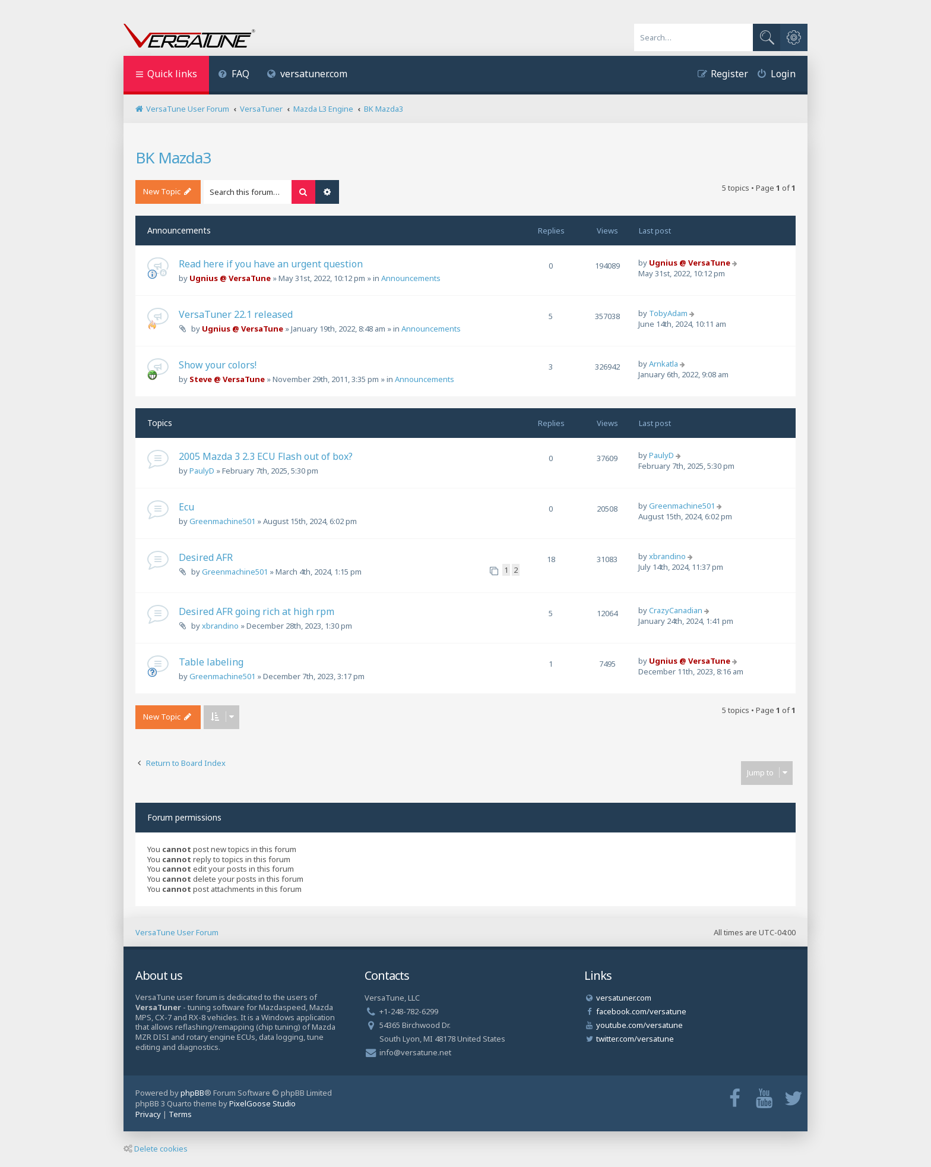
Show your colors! (217, 364)
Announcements (411, 278)
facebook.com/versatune (641, 1011)
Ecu (186, 506)
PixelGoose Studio (262, 1103)
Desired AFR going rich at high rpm (256, 611)
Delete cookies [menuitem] (156, 1148)
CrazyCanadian (675, 610)
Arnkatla (663, 363)
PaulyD (201, 470)
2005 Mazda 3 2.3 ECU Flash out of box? (266, 456)
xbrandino (667, 556)
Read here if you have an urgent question (271, 263)
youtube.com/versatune (639, 1025)
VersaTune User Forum (176, 932)
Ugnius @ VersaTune (230, 278)
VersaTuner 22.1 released (236, 314)
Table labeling (211, 661)
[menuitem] (233, 75)
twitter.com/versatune (635, 1038)
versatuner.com (307, 73)
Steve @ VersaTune (227, 379)
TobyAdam (668, 313)
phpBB (192, 1092)
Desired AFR (206, 557)
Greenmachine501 (222, 521)
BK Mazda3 (173, 157)
